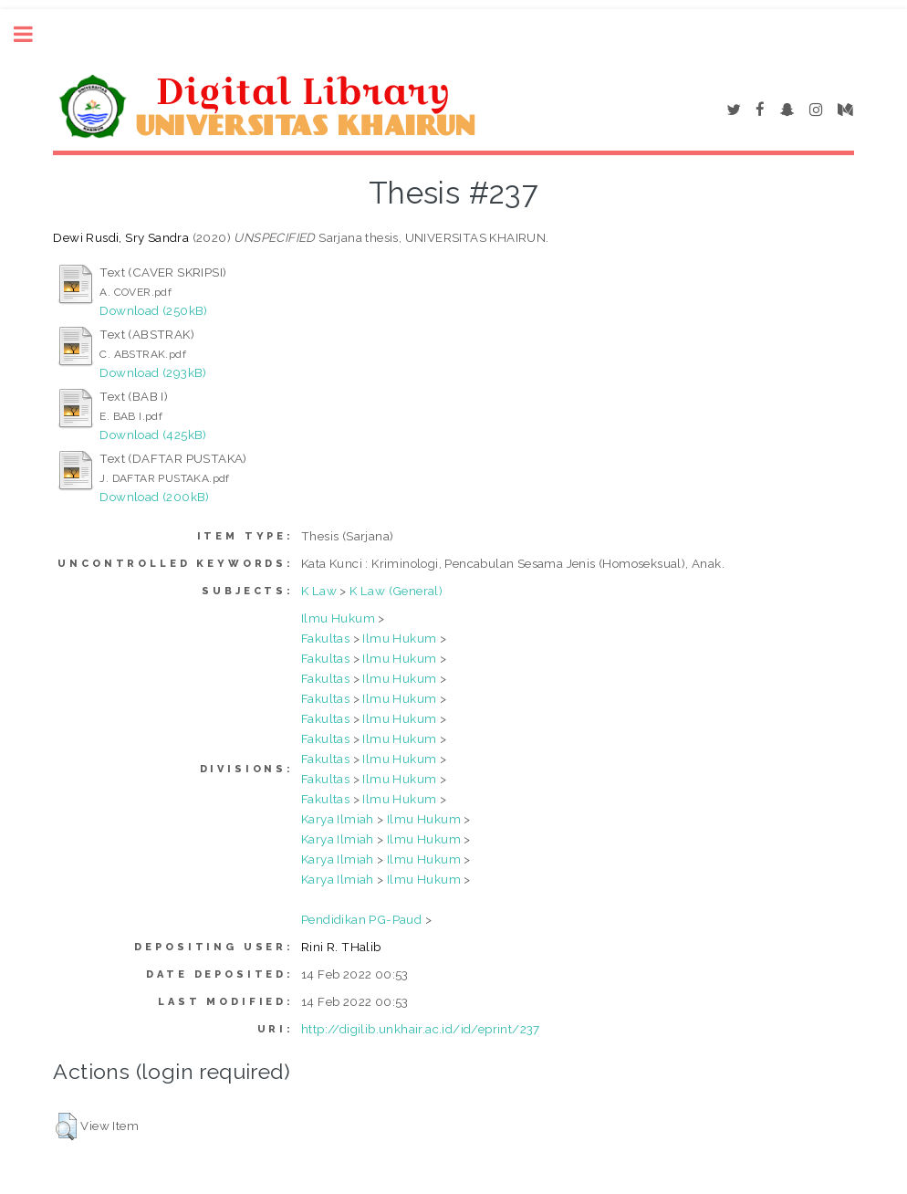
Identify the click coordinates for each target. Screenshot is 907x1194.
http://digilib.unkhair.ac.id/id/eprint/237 (420, 1028)
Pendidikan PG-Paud (361, 919)
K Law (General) (396, 590)
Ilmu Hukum (338, 618)
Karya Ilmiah (337, 819)
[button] (66, 1126)
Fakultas (325, 638)
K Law (319, 590)
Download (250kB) (153, 310)
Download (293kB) (152, 372)
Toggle (33, 34)
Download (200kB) (154, 496)
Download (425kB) (152, 434)
